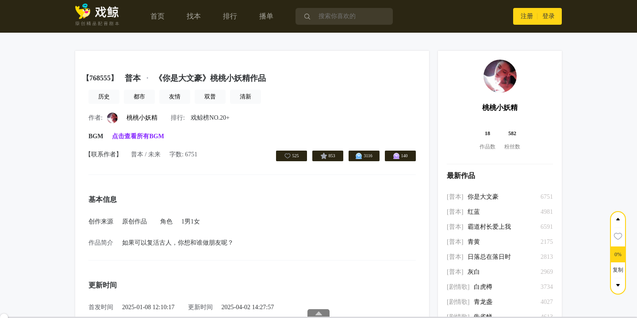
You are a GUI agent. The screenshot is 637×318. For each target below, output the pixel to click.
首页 (157, 16)
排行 (230, 16)
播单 (266, 16)
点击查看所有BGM (138, 136)
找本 (194, 16)
